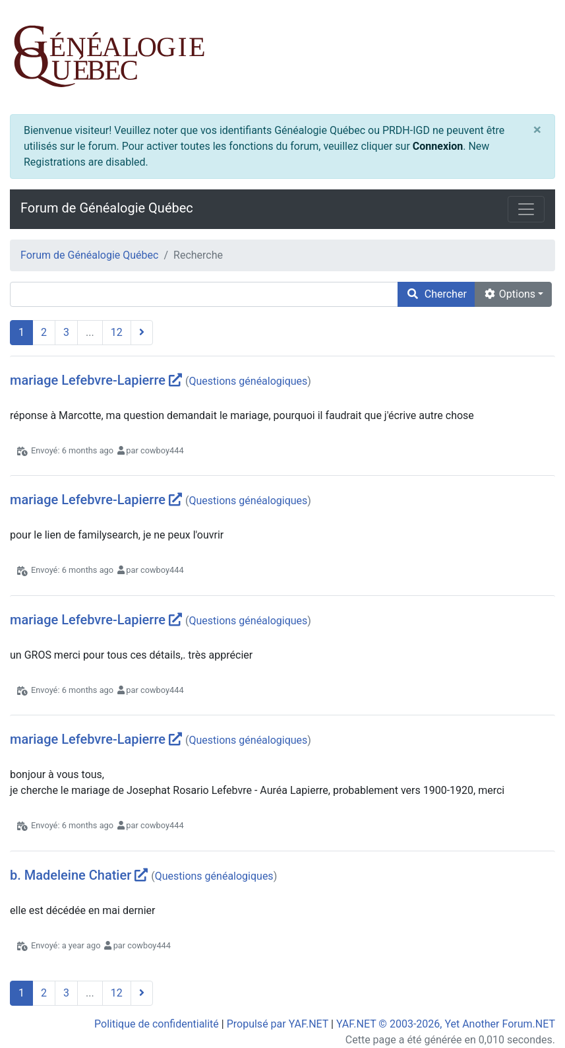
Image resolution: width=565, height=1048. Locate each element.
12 (117, 332)
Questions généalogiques (248, 381)
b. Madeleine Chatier (70, 875)
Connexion (438, 146)
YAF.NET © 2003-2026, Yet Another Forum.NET (445, 1024)
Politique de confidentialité (156, 1024)
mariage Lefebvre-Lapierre (87, 380)
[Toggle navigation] (526, 209)
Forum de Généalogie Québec (106, 208)
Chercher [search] (436, 294)
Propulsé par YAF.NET (277, 1024)
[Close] (537, 130)
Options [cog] (509, 294)
